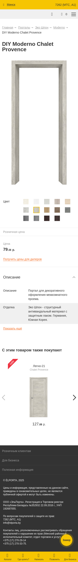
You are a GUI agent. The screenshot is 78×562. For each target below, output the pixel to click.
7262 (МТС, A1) (65, 4)
